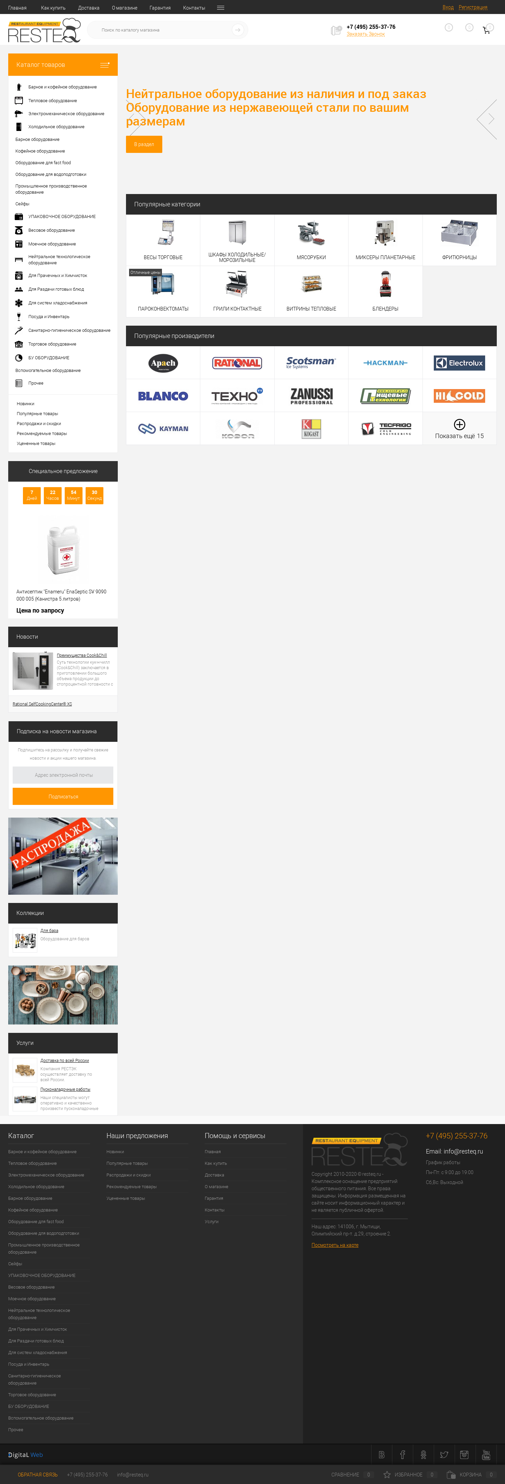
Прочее (15, 1429)
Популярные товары (37, 413)
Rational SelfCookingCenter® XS (42, 704)
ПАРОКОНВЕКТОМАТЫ (163, 309)
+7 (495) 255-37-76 (87, 1474)
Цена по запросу (40, 610)
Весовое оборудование (31, 1287)
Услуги (25, 1043)
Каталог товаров (63, 64)
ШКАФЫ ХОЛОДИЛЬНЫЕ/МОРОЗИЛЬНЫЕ (237, 257)
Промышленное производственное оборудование (44, 1248)
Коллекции (30, 913)
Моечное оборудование (32, 1298)
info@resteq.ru (463, 1151)
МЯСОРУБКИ (311, 257)
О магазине (124, 8)
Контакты (194, 8)
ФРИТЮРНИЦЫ (459, 257)
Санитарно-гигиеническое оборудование (34, 1379)
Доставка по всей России (64, 1060)
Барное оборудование (30, 1198)
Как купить (53, 8)
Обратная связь (33, 1474)
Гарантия (160, 8)
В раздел (144, 144)
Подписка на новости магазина (57, 731)
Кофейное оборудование (33, 1209)
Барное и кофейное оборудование (42, 1151)
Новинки (25, 403)
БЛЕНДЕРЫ (386, 309)
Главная (17, 8)
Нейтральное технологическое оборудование (39, 1314)
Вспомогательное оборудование (41, 1418)
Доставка (89, 8)
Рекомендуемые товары (42, 433)
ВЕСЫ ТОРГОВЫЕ (163, 257)
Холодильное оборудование (36, 1186)
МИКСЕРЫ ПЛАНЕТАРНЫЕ (385, 257)
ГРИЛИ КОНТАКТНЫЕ (237, 309)
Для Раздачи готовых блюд (36, 1340)
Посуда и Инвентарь (28, 1364)
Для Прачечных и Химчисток (37, 1329)
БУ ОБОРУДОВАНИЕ (28, 1406)
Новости (27, 637)
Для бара (49, 930)
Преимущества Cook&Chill (82, 655)
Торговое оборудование (32, 1394)
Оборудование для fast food (36, 1221)
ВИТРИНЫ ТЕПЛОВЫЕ (311, 309)
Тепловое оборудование (32, 1163)
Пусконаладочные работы (65, 1089)
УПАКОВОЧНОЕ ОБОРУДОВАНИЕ (41, 1275)
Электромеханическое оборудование (46, 1175)
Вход (448, 7)
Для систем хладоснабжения (37, 1352)
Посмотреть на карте (335, 1245)
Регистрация (473, 7)
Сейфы (15, 1263)
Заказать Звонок (366, 34)
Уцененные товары (36, 443)
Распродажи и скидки (39, 423)
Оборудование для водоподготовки (43, 1233)
